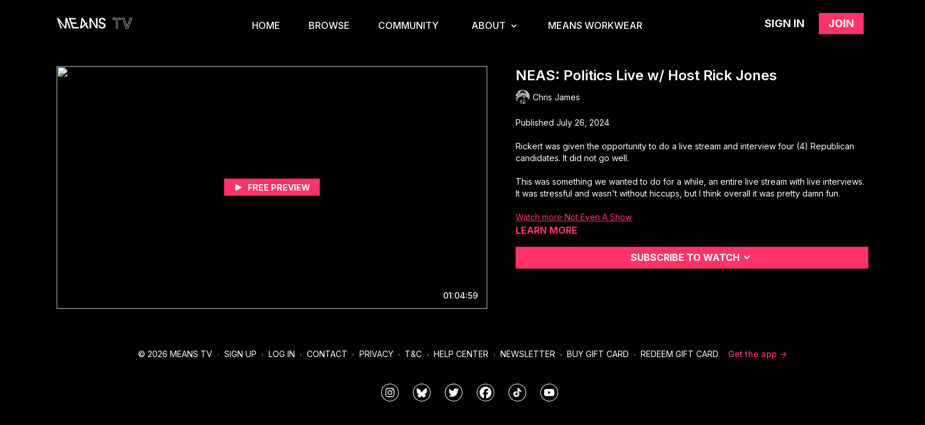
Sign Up (240, 354)
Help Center (461, 354)
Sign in (785, 23)
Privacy (376, 354)
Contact (327, 354)
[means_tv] (390, 392)
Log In (281, 354)
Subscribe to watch (692, 257)
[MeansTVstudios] (422, 392)
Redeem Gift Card (680, 354)
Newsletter (527, 354)
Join (841, 23)
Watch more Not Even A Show (574, 217)
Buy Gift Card (598, 354)
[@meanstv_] (517, 392)
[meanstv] (485, 392)
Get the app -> (757, 354)
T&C (413, 354)
